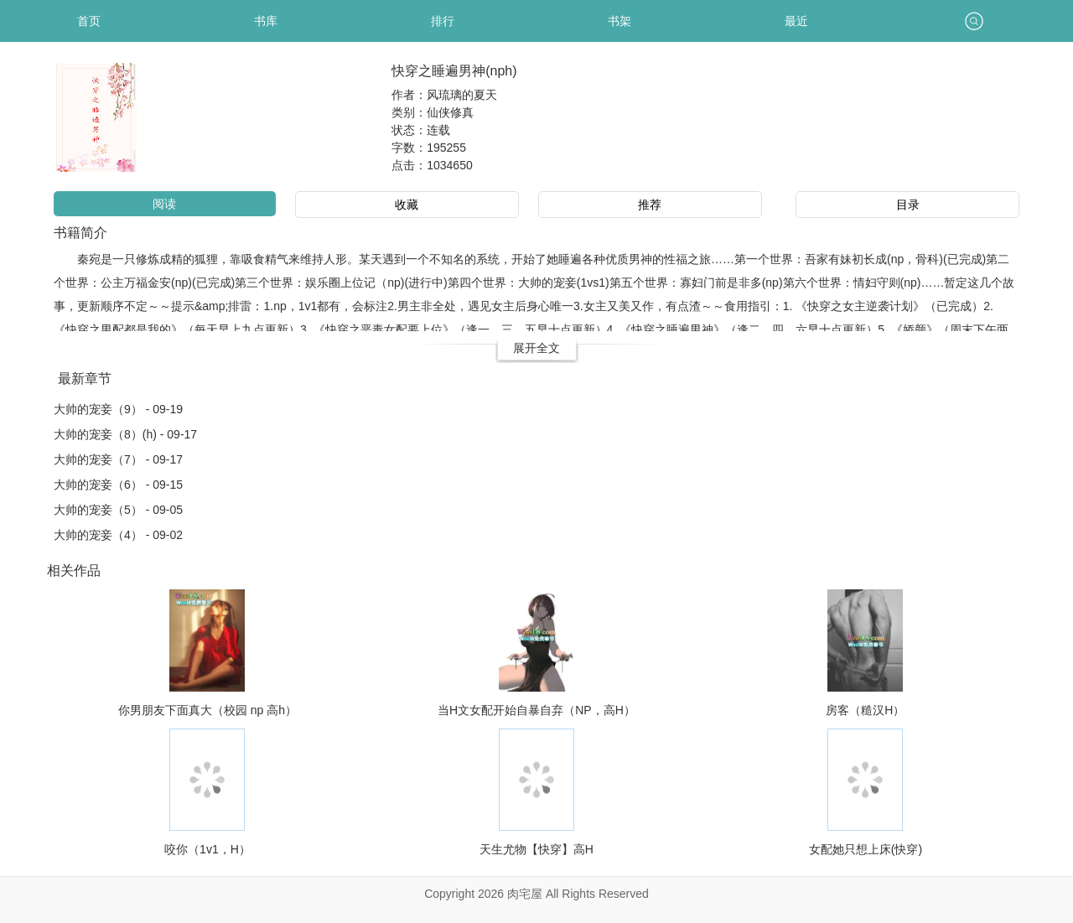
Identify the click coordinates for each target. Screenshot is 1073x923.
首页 (89, 21)
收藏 (406, 204)
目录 (908, 204)
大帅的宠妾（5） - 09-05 (118, 509)
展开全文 (536, 348)
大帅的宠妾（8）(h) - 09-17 (125, 434)
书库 (265, 21)
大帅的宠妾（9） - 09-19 (118, 409)
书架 (619, 21)
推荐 (649, 204)
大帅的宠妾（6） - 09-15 (118, 484)
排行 (442, 21)
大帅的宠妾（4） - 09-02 (118, 535)
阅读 (164, 203)
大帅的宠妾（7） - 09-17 (118, 459)
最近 (796, 21)
